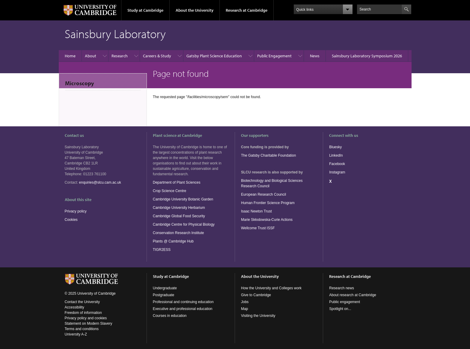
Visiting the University (258, 316)
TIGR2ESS (162, 250)
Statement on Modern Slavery (88, 323)
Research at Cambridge (246, 10)
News (315, 56)
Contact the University (82, 302)
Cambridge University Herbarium (179, 208)
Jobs (244, 302)
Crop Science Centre (169, 191)
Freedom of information (83, 313)
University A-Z (76, 334)
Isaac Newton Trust (256, 211)
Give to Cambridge (256, 295)
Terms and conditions (82, 329)
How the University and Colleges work (271, 288)
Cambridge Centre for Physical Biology (184, 224)
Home (70, 56)
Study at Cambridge (145, 10)
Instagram (337, 172)
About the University (194, 10)
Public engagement (344, 302)
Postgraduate (163, 295)
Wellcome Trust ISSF (258, 228)
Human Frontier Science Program (268, 203)
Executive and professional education (183, 309)
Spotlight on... (340, 309)
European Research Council (263, 194)
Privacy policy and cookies (86, 318)
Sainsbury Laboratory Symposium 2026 (367, 56)
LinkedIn (336, 155)
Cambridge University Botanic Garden (183, 199)
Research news (341, 288)
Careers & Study (157, 56)
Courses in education (170, 316)
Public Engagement (274, 56)
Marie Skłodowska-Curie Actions (267, 220)
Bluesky (335, 147)
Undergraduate (165, 288)
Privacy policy (76, 211)
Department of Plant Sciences (177, 182)
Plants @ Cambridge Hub (173, 241)
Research (120, 56)
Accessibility (74, 307)
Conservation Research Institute (178, 233)
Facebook (337, 164)
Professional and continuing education (183, 302)
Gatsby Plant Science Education (214, 56)
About (90, 56)
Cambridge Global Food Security (179, 216)
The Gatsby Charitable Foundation (268, 155)
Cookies (71, 220)
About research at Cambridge (352, 295)
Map (244, 309)
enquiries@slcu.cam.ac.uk (100, 182)
